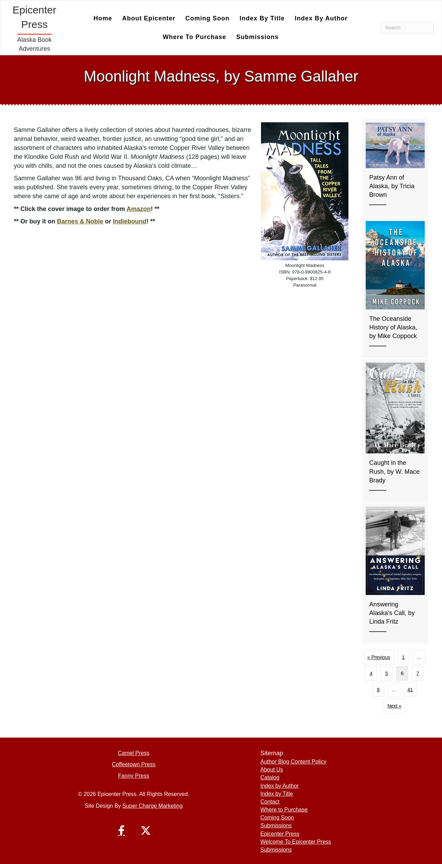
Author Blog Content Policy (293, 762)
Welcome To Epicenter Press (295, 842)
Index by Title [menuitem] (262, 18)
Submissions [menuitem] (257, 36)
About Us (271, 769)
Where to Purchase (284, 810)
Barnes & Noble (80, 221)
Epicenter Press (279, 834)
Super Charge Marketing (153, 806)
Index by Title (276, 794)
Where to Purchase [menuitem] (194, 36)
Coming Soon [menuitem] (207, 18)
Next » (394, 706)
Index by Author (279, 786)
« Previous (378, 657)
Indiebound (129, 221)
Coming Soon (277, 817)
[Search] (407, 27)
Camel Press (134, 753)
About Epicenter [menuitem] (148, 18)
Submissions (276, 825)
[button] (121, 830)
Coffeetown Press (133, 764)
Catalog (269, 777)
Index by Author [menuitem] (321, 18)
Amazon (138, 208)
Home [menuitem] (103, 18)
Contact (269, 802)
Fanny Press (133, 776)
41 (410, 689)
